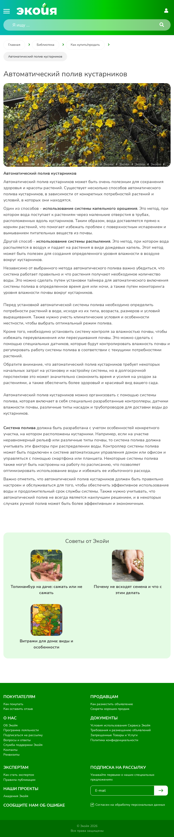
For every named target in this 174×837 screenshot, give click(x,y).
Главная (14, 45)
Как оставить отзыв (18, 709)
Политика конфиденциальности (114, 740)
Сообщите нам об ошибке (34, 805)
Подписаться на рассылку (23, 735)
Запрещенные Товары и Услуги (114, 735)
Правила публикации (19, 780)
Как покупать (13, 704)
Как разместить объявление (111, 704)
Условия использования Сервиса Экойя (120, 725)
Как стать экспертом (18, 775)
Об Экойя (10, 725)
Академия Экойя (15, 796)
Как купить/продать (85, 45)
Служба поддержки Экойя (23, 745)
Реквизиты (11, 754)
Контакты (10, 750)
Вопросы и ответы (17, 740)
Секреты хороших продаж (109, 709)
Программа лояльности (21, 730)
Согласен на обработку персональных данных (130, 805)
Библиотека (45, 45)
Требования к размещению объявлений (120, 730)
